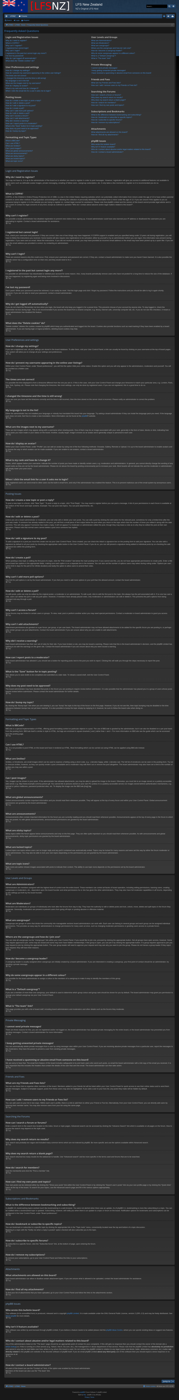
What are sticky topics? (15, 156)
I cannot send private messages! (104, 68)
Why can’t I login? (13, 51)
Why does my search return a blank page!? (108, 100)
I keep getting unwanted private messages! (108, 70)
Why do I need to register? (16, 40)
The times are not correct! (16, 76)
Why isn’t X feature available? (103, 147)
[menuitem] (164, 16)
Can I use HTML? (13, 143)
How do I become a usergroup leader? (106, 51)
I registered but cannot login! (17, 48)
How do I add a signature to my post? (21, 105)
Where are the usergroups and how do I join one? (111, 48)
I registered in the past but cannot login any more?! (26, 53)
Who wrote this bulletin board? (103, 144)
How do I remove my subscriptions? (105, 122)
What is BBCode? (13, 141)
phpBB (84, 416)
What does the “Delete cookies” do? (20, 61)
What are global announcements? (19, 151)
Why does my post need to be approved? (22, 128)
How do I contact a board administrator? (107, 152)
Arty (84, 1395)
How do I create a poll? (15, 108)
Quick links (7, 16)
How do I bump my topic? (16, 131)
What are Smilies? (13, 146)
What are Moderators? (100, 43)
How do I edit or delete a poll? (18, 113)
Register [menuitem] (173, 16)
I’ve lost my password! (14, 56)
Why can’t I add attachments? (18, 118)
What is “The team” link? (101, 58)
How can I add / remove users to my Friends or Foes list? (114, 85)
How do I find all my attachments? (104, 135)
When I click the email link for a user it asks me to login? (28, 91)
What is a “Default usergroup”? (103, 56)
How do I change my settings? (18, 70)
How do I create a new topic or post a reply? (23, 100)
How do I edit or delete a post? (18, 103)
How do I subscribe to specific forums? (106, 120)
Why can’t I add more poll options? (19, 111)
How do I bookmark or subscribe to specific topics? (111, 117)
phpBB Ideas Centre (114, 1330)
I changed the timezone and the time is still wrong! (26, 78)
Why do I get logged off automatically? (21, 58)
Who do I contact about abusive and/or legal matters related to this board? (121, 149)
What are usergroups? (100, 45)
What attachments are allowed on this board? (109, 132)
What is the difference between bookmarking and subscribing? (116, 115)
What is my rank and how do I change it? (22, 88)
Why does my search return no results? (107, 97)
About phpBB (11, 1316)
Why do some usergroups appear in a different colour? (113, 53)
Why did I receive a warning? (17, 121)
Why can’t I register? (14, 45)
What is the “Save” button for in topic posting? (24, 126)
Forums (24, 16)
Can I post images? (13, 148)
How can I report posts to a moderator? (21, 123)
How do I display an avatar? (17, 86)
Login (18, 20)
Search (9, 20)
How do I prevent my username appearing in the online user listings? (33, 73)
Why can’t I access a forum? (17, 116)
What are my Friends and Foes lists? (106, 83)
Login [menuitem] (169, 16)
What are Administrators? (101, 40)
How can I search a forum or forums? (106, 95)
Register (26, 20)
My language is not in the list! (17, 81)
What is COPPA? (12, 43)
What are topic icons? (14, 161)
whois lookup (11, 1347)
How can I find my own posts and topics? (107, 105)
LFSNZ (13, 16)
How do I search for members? (103, 103)
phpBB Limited (73, 1313)
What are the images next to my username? (23, 83)
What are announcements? (16, 153)
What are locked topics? (15, 158)
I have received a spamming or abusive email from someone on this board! (121, 73)
